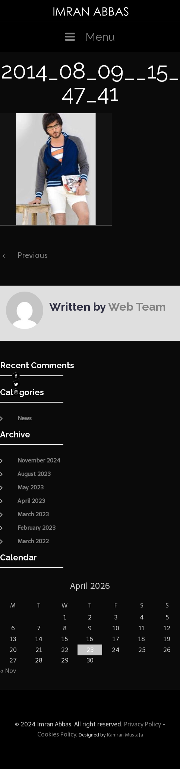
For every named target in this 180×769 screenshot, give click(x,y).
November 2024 (39, 460)
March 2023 (33, 514)
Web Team (137, 306)
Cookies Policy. (57, 734)
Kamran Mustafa (125, 735)
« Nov (8, 670)
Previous (33, 255)
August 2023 (34, 474)
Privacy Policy (142, 724)
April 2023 (31, 501)
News (25, 418)
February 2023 (37, 528)
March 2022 (33, 541)
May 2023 (31, 487)
